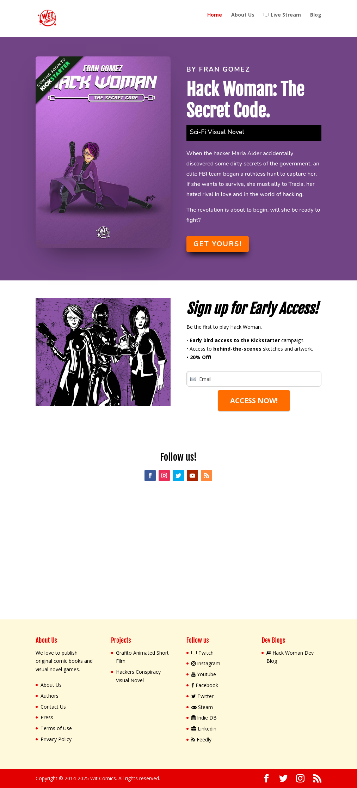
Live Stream (282, 15)
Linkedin (203, 728)
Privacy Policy (56, 739)
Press (47, 717)
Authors (50, 695)
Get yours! (217, 244)
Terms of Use (56, 728)
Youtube (203, 674)
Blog (315, 15)
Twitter (202, 696)
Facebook (204, 685)
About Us (242, 15)
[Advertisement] (178, 554)
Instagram (205, 663)
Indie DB (204, 717)
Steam (202, 707)
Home (214, 15)
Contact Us (53, 706)
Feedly (201, 739)
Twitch (202, 652)
